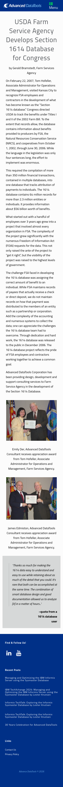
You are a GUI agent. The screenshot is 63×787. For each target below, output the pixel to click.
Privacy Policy (12, 754)
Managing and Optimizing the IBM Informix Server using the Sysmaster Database (30, 679)
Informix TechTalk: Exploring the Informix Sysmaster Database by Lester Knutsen (28, 704)
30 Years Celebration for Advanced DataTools (31, 725)
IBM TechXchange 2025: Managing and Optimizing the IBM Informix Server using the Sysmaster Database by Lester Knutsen (31, 692)
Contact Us (10, 750)
